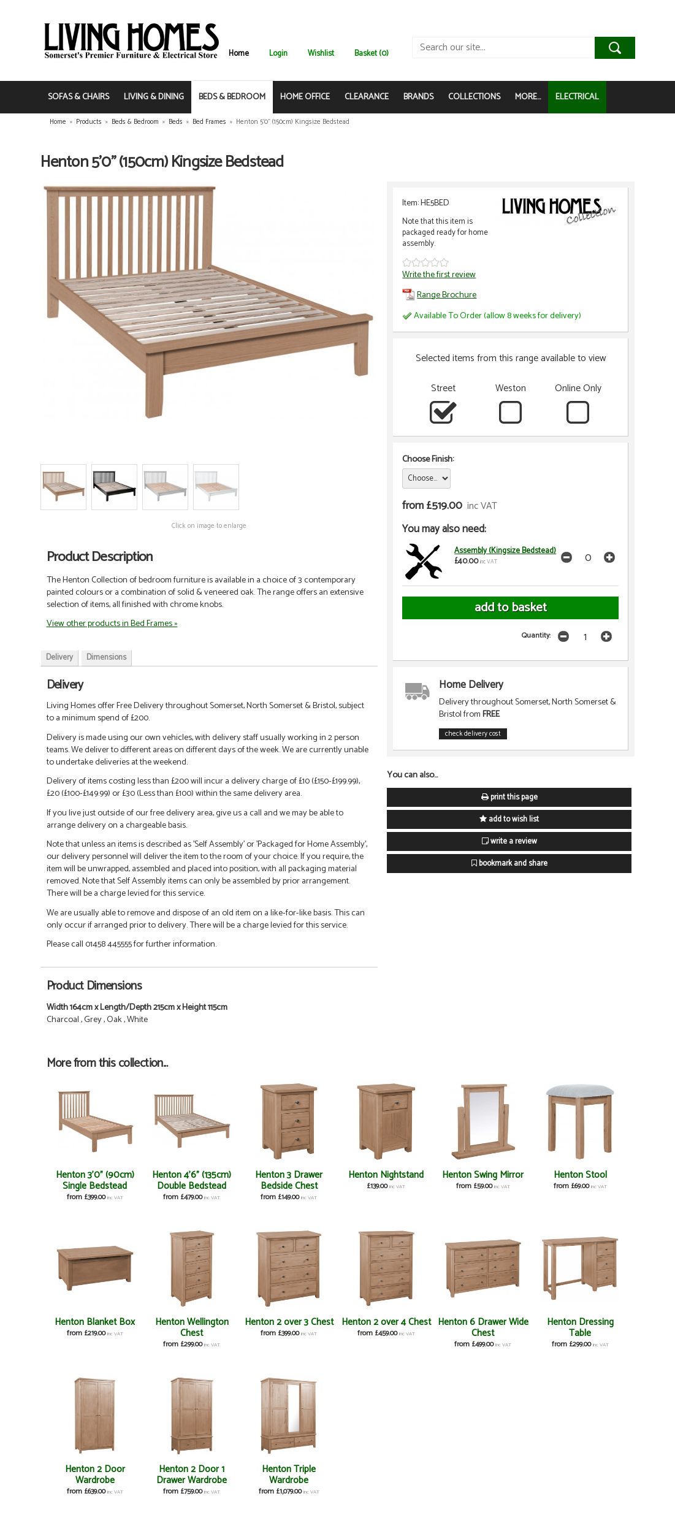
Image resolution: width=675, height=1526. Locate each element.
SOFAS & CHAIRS (78, 97)
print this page (509, 797)
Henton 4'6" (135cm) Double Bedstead (191, 1180)
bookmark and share (509, 863)
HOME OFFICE (305, 97)
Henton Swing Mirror (483, 1175)
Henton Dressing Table (580, 1327)
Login (278, 53)
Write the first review (439, 274)
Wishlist (321, 53)
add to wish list (509, 819)
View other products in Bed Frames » (112, 623)
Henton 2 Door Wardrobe (95, 1475)
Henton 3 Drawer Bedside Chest (288, 1180)
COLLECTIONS (474, 97)
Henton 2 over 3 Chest (289, 1322)
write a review (509, 841)
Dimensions (106, 657)
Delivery (59, 657)
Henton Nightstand (386, 1175)
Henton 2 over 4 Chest (386, 1322)
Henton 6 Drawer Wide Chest (483, 1327)
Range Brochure (439, 295)
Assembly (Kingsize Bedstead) (505, 550)
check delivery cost (473, 733)
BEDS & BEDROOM (232, 97)
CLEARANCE (367, 97)
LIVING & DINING (154, 97)
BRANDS (418, 97)
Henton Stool (580, 1175)
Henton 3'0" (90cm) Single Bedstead (95, 1180)
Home (239, 53)
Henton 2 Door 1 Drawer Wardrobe (191, 1475)
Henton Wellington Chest (192, 1327)
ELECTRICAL (577, 97)
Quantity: (536, 635)
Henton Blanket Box (95, 1322)
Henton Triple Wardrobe (289, 1475)
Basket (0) (371, 53)
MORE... (528, 97)
